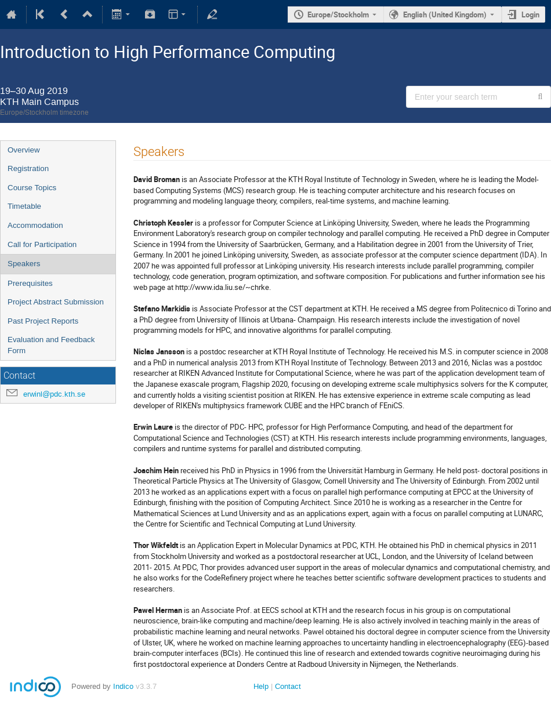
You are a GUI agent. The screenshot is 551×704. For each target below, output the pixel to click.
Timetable (24, 206)
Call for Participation (42, 244)
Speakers (24, 263)
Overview (24, 150)
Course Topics (32, 187)
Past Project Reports (43, 321)
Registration (28, 168)
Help (261, 686)
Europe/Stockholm (338, 14)
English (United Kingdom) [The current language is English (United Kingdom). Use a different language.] (445, 14)
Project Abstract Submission (56, 301)
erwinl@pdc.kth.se (54, 394)
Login (530, 14)
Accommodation (35, 225)
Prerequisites (30, 283)
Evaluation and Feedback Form (51, 345)
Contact (288, 686)
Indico (123, 686)
